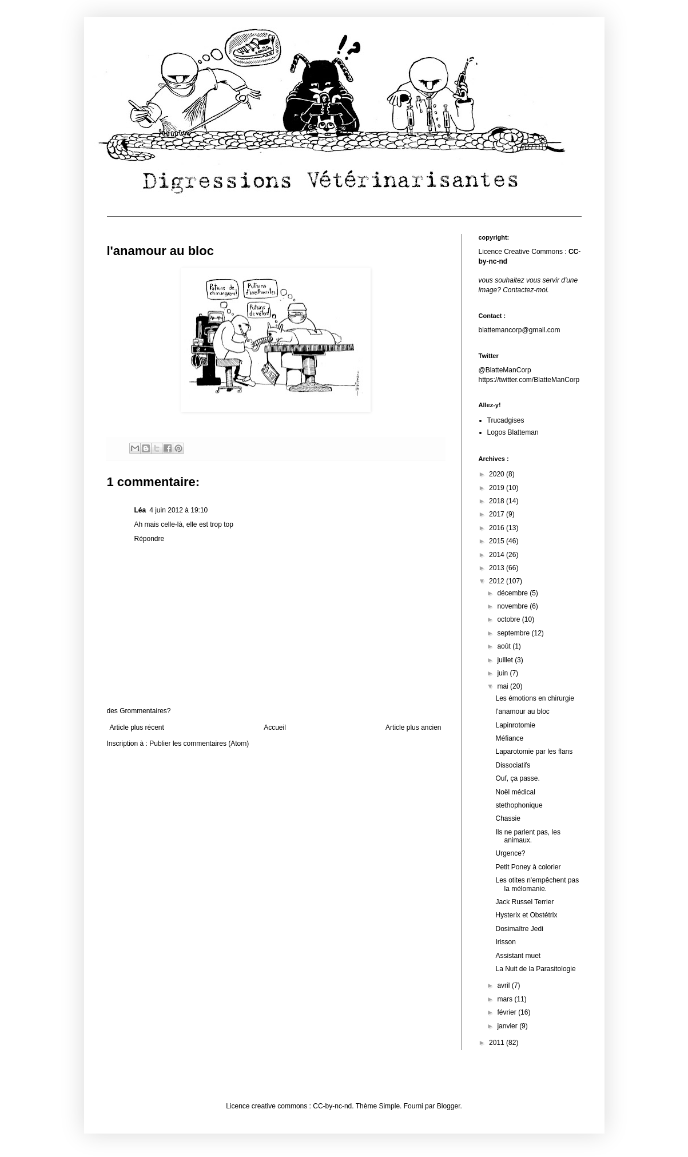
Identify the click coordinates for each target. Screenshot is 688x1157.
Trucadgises (505, 420)
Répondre (149, 539)
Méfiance (509, 738)
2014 (497, 555)
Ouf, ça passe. (517, 778)
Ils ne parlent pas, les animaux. (527, 836)
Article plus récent (137, 727)
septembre (514, 633)
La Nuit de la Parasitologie (535, 969)
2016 (497, 528)
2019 (497, 488)
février (507, 1012)
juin (503, 673)
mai (503, 686)
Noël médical (515, 792)
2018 (497, 501)
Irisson (505, 942)
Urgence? (510, 853)
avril (504, 985)
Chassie (507, 818)
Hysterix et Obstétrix (526, 915)
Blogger (448, 1106)
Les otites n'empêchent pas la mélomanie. (537, 884)
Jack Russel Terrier (524, 902)
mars (505, 999)
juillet (506, 660)
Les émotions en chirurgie (534, 698)
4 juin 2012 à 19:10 (178, 510)
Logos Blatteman (513, 432)
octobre (509, 619)
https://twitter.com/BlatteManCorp (529, 380)
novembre (513, 606)
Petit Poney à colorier (527, 867)
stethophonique (518, 805)
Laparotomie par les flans (533, 752)
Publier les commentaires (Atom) (199, 743)
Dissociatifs (512, 765)
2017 (497, 514)
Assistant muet (517, 956)
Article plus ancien (413, 727)
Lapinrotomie (515, 725)
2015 (497, 541)
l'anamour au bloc (522, 711)
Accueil (275, 727)
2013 (497, 568)
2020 (497, 474)
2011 (497, 1043)
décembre (513, 593)
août (504, 646)
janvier (508, 1026)
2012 (497, 581)
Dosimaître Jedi (519, 929)
